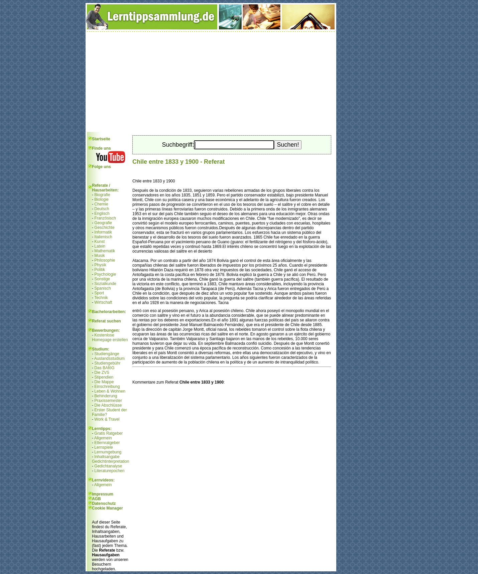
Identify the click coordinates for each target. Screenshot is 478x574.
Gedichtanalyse (108, 466)
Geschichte (104, 227)
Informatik (103, 232)
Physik (100, 265)
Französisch (105, 218)
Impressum (102, 494)
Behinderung (105, 396)
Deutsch (101, 208)
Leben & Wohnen (109, 391)
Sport (99, 293)
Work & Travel (106, 419)
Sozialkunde (105, 283)
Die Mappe (104, 382)
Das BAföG (104, 368)
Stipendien (103, 377)
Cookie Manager (107, 508)
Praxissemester (108, 400)
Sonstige (102, 279)
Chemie (101, 204)
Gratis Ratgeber (108, 433)
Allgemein (103, 438)
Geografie (103, 223)
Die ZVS (101, 372)
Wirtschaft (103, 302)
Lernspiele (103, 447)
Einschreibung (107, 386)
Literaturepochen (109, 470)
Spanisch (102, 288)
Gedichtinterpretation (110, 461)
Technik (101, 297)
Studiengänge (106, 353)
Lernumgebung (107, 452)
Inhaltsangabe (106, 456)
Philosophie (104, 260)
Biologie (101, 199)
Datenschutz (104, 503)
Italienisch (103, 237)
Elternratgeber (107, 442)
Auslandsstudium (109, 358)
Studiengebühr (107, 363)
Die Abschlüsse (108, 405)
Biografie (102, 194)
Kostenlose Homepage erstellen (110, 337)
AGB (96, 498)
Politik (99, 269)
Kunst (99, 241)
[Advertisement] (211, 82)
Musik (99, 255)
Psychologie (105, 274)
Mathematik (104, 251)
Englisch (101, 213)
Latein (99, 246)
